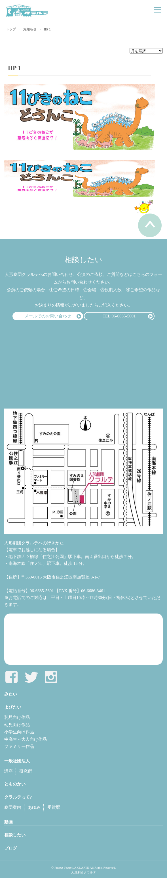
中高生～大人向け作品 (25, 739)
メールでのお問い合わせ (47, 316)
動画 (8, 822)
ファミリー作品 (19, 746)
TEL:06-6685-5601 (119, 316)
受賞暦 (53, 807)
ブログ (10, 848)
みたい (10, 694)
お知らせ (30, 29)
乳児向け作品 (17, 717)
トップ (11, 29)
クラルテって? (18, 797)
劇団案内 (12, 807)
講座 (8, 771)
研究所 (25, 771)
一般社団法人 (17, 761)
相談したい (15, 835)
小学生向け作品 (19, 732)
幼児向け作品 (17, 725)
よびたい (12, 707)
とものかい (15, 784)
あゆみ (34, 807)
